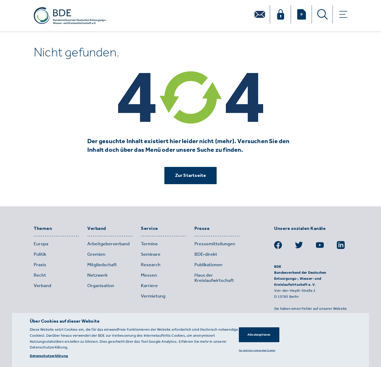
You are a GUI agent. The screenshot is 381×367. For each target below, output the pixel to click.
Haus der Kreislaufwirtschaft (214, 277)
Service (149, 228)
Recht (40, 275)
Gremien (96, 254)
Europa (41, 244)
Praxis (40, 264)
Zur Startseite (190, 175)
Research (150, 264)
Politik (40, 254)
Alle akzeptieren (258, 334)
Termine (149, 244)
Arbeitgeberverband (108, 244)
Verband (96, 228)
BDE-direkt (205, 254)
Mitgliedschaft (102, 264)
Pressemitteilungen (214, 244)
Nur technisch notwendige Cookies (257, 350)
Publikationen (208, 264)
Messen (149, 275)
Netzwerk (97, 275)
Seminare (150, 254)
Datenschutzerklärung (49, 356)
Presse (202, 228)
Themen (43, 228)
